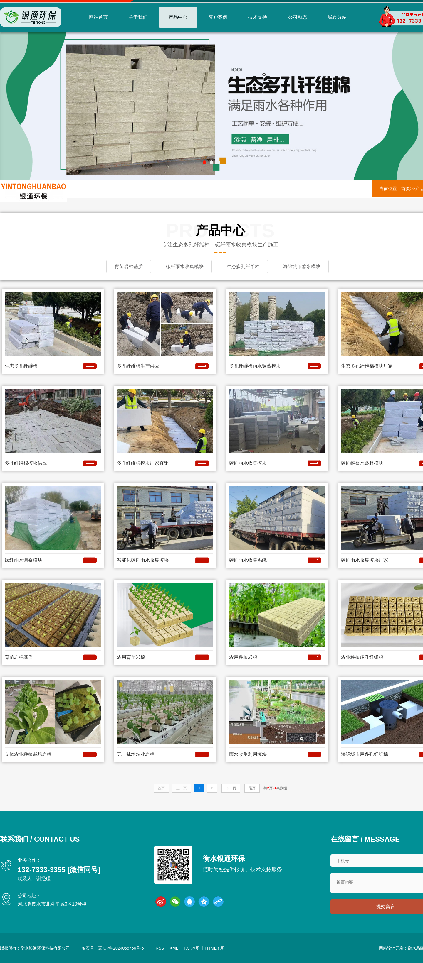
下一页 (231, 788)
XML (174, 948)
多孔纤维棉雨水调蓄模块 (255, 365)
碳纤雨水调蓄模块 (23, 559)
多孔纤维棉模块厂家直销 (143, 462)
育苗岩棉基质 (19, 656)
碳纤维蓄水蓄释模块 (362, 462)
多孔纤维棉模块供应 (26, 462)
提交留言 (385, 906)
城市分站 (337, 17)
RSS (160, 948)
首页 (405, 188)
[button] (204, 162)
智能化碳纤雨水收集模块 (143, 559)
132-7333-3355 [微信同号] (59, 869)
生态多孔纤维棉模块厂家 (367, 365)
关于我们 (138, 17)
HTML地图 (215, 948)
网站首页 (98, 17)
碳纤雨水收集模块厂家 (364, 559)
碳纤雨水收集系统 (248, 559)
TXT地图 (191, 948)
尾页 (252, 788)
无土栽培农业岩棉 (136, 754)
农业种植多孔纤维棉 (362, 656)
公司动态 (297, 17)
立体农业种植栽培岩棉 (28, 754)
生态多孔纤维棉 (21, 365)
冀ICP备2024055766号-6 (121, 948)
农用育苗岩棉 (131, 656)
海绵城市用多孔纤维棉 (364, 754)
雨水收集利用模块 (248, 754)
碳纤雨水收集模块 (248, 462)
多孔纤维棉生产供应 (138, 365)
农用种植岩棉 (243, 656)
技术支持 (257, 17)
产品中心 (178, 17)
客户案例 (218, 17)
